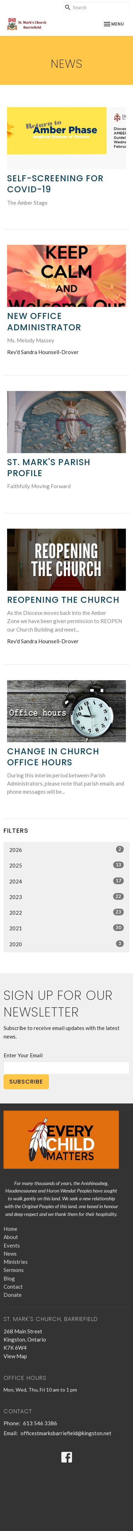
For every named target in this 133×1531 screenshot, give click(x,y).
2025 (66, 865)
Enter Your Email (23, 1055)
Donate (13, 1295)
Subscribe (26, 1082)
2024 (66, 881)
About (11, 1237)
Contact (13, 1286)
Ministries (16, 1262)
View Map (15, 1356)
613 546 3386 (40, 1423)
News (10, 1253)
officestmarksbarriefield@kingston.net (66, 1433)
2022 (66, 912)
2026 (66, 849)
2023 (66, 896)
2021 (66, 927)
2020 (66, 943)
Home (10, 1229)
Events (12, 1245)
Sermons (14, 1270)
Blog (9, 1278)
